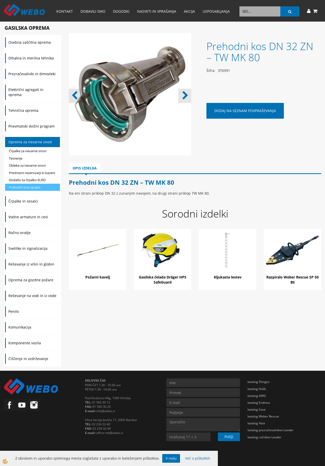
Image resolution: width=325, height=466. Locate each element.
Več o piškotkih (197, 458)
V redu (171, 458)
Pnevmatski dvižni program (31, 126)
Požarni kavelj (97, 277)
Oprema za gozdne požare (30, 279)
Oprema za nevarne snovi (30, 141)
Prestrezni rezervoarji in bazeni (32, 172)
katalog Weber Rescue (263, 416)
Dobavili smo (92, 11)
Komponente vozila (24, 342)
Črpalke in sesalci (23, 201)
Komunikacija (19, 327)
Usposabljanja (216, 11)
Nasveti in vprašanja (156, 11)
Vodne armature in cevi (28, 216)
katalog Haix (256, 423)
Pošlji (228, 436)
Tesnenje (15, 158)
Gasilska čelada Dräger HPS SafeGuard (162, 280)
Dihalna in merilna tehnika (31, 58)
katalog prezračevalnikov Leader (271, 430)
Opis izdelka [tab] (85, 168)
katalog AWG (257, 396)
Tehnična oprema (23, 110)
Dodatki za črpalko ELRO (27, 180)
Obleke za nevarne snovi (27, 165)
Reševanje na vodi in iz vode (32, 295)
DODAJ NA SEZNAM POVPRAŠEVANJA (245, 110)
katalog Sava (257, 409)
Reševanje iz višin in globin (31, 264)
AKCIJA (189, 11)
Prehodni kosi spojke (24, 187)
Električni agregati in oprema (25, 92)
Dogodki (121, 11)
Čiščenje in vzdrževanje (28, 358)
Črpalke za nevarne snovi (27, 151)
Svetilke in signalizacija (27, 248)
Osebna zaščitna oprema (29, 42)
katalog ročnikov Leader (264, 437)
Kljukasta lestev (227, 277)
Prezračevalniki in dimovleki (32, 73)
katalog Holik (257, 389)
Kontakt (64, 11)
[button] (184, 96)
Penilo (13, 311)
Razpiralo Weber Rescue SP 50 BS (292, 280)
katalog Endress (259, 402)
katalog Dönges (259, 382)
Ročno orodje (19, 232)
